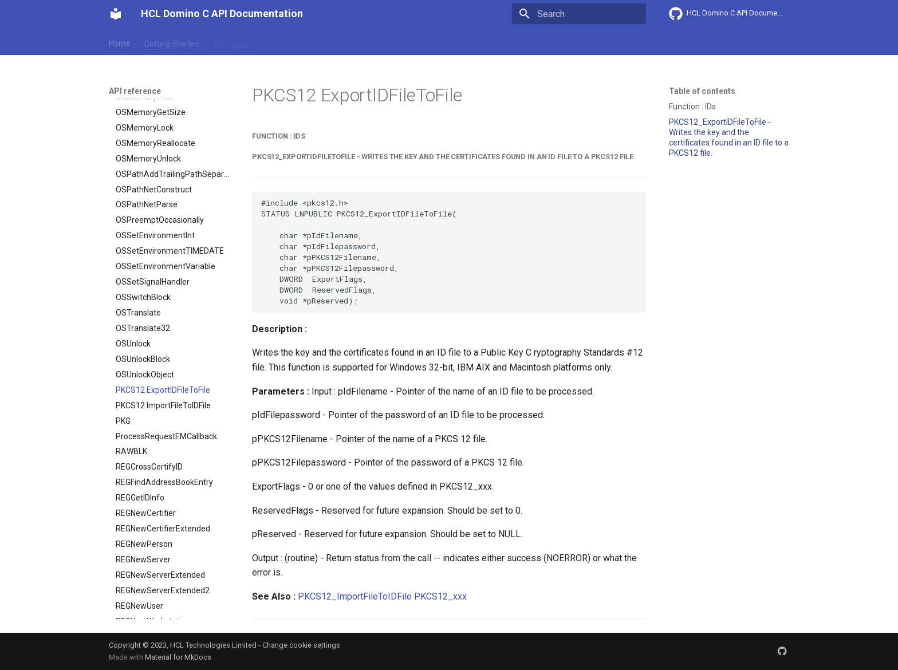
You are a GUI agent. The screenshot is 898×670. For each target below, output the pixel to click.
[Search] (579, 13)
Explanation (287, 41)
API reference (347, 41)
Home (120, 41)
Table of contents (702, 91)
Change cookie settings (301, 645)
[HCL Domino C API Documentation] (115, 13)
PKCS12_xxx (440, 596)
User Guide (233, 41)
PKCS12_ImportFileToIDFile (355, 596)
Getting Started (172, 41)
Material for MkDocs (178, 657)
